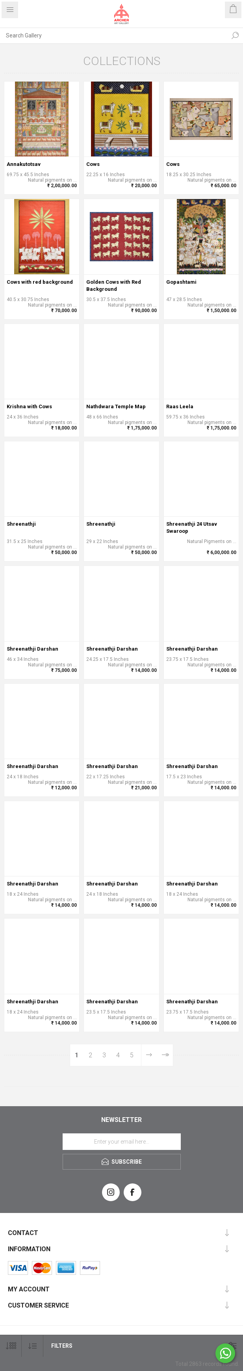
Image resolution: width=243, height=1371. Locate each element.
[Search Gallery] (113, 35)
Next (149, 1055)
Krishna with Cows (29, 406)
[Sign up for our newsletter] (122, 1141)
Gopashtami (181, 282)
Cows (93, 164)
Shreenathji (21, 524)
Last (165, 1055)
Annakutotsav (24, 164)
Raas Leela (179, 406)
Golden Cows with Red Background (113, 285)
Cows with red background (40, 282)
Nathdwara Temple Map (116, 406)
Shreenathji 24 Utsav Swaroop (191, 527)
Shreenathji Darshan (32, 649)
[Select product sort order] (32, 1346)
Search (235, 35)
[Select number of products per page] (11, 1346)
